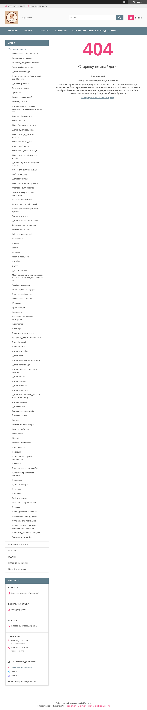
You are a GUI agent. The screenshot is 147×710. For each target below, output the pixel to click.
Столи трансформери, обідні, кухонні (26, 210)
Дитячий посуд (19, 406)
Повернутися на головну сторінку (97, 97)
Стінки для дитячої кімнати (25, 170)
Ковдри (15, 420)
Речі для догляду (20, 498)
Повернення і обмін (46, 38)
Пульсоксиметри (20, 484)
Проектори (17, 480)
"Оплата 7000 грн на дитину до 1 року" (94, 31)
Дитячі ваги (17, 356)
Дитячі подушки (19, 386)
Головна (13, 31)
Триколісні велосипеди (22, 67)
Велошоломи (18, 346)
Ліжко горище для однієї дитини (23, 135)
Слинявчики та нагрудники (24, 516)
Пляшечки (16, 463)
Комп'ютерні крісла (21, 229)
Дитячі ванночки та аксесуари (26, 360)
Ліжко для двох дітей (22, 141)
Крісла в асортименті (22, 234)
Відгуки (89, 38)
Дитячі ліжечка (19, 381)
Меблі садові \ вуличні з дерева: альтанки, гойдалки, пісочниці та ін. (27, 277)
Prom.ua (87, 703)
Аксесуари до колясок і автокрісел (23, 318)
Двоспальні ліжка (20, 146)
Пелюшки (16, 452)
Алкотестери (18, 324)
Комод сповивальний (22, 97)
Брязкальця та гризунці (23, 333)
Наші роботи (71, 38)
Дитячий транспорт (21, 83)
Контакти (61, 31)
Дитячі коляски (19, 377)
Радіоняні (16, 494)
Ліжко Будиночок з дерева (24, 125)
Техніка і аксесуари (21, 285)
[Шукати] (119, 17)
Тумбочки (16, 92)
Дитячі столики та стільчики (25, 220)
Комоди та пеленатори (23, 425)
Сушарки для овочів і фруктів (26, 532)
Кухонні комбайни (20, 429)
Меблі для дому (19, 174)
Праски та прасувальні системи (23, 474)
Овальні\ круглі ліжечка (23, 188)
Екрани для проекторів (23, 411)
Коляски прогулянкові (22, 58)
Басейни (16, 261)
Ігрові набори (18, 308)
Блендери (16, 328)
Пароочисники (19, 447)
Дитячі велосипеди (21, 72)
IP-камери (16, 303)
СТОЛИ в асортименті (22, 200)
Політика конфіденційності (98, 706)
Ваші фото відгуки (17, 569)
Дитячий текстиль (20, 179)
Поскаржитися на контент (75, 706)
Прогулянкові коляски (22, 294)
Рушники (16, 507)
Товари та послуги (17, 49)
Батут (15, 266)
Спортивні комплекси (22, 116)
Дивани (15, 243)
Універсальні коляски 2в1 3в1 (25, 53)
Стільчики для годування (24, 225)
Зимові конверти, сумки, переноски (23, 193)
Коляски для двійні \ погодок (25, 63)
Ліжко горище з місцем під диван (24, 156)
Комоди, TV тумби (20, 101)
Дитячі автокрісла (20, 351)
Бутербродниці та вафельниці (26, 337)
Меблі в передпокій (21, 257)
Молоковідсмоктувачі (22, 443)
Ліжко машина (18, 121)
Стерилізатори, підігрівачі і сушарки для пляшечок (25, 526)
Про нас (45, 31)
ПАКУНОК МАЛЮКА (18, 544)
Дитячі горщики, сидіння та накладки (24, 370)
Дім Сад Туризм (19, 270)
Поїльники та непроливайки (25, 468)
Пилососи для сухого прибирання (22, 457)
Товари (28, 31)
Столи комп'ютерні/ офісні (24, 204)
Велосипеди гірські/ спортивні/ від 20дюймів (26, 77)
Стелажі (16, 252)
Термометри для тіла (22, 537)
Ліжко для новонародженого (25, 183)
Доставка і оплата (19, 38)
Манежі (15, 438)
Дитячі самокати (20, 390)
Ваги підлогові (19, 342)
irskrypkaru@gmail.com (21, 667)
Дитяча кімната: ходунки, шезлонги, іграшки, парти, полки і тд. (27, 109)
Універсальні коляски (22, 298)
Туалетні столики (20, 216)
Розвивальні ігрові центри (24, 503)
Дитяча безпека (19, 402)
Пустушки (16, 489)
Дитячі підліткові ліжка (22, 130)
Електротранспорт (21, 88)
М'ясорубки (17, 434)
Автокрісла (17, 239)
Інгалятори (17, 312)
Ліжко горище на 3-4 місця (24, 151)
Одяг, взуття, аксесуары (23, 289)
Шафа (15, 248)
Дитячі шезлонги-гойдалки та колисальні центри (26, 396)
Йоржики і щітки (19, 415)
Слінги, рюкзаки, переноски (25, 512)
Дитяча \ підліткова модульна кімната (26, 163)
